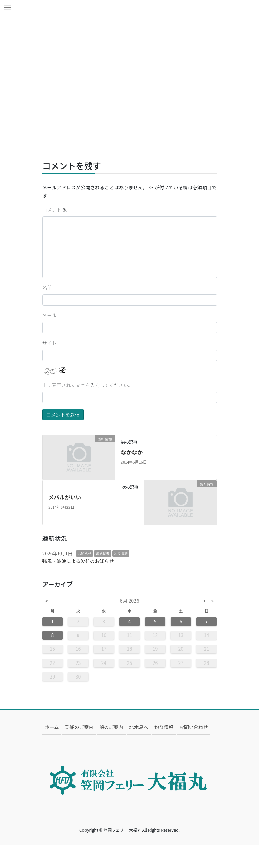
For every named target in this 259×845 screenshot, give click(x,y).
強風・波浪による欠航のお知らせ (78, 561)
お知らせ (84, 553)
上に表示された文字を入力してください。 (87, 384)
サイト (49, 342)
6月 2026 (129, 600)
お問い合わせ (193, 727)
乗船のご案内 (79, 727)
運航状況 (102, 553)
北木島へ (138, 727)
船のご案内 (111, 727)
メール (49, 315)
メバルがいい (64, 497)
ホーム (52, 727)
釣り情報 (121, 553)
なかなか (132, 452)
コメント (54, 209)
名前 (47, 287)
